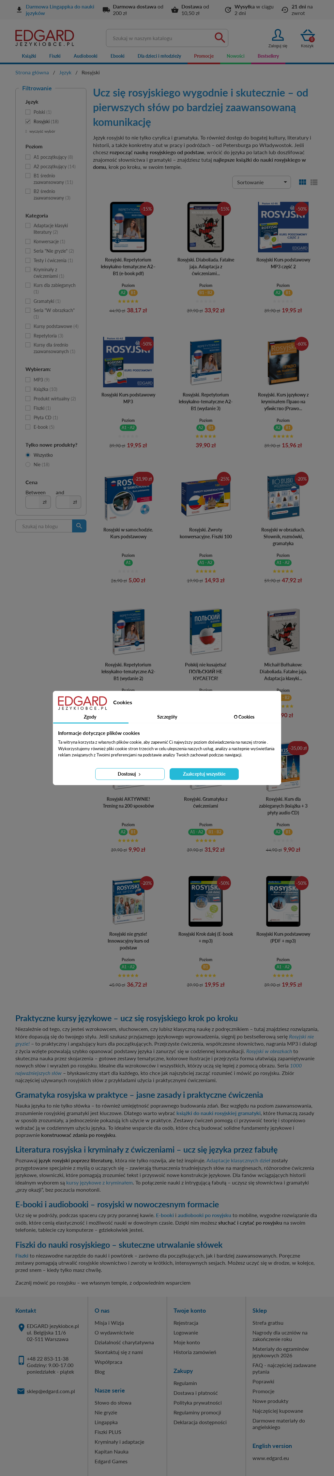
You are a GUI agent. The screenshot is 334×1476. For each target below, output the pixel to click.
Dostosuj (130, 774)
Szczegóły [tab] (167, 717)
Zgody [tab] (90, 717)
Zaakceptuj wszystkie (204, 774)
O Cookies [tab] (244, 717)
